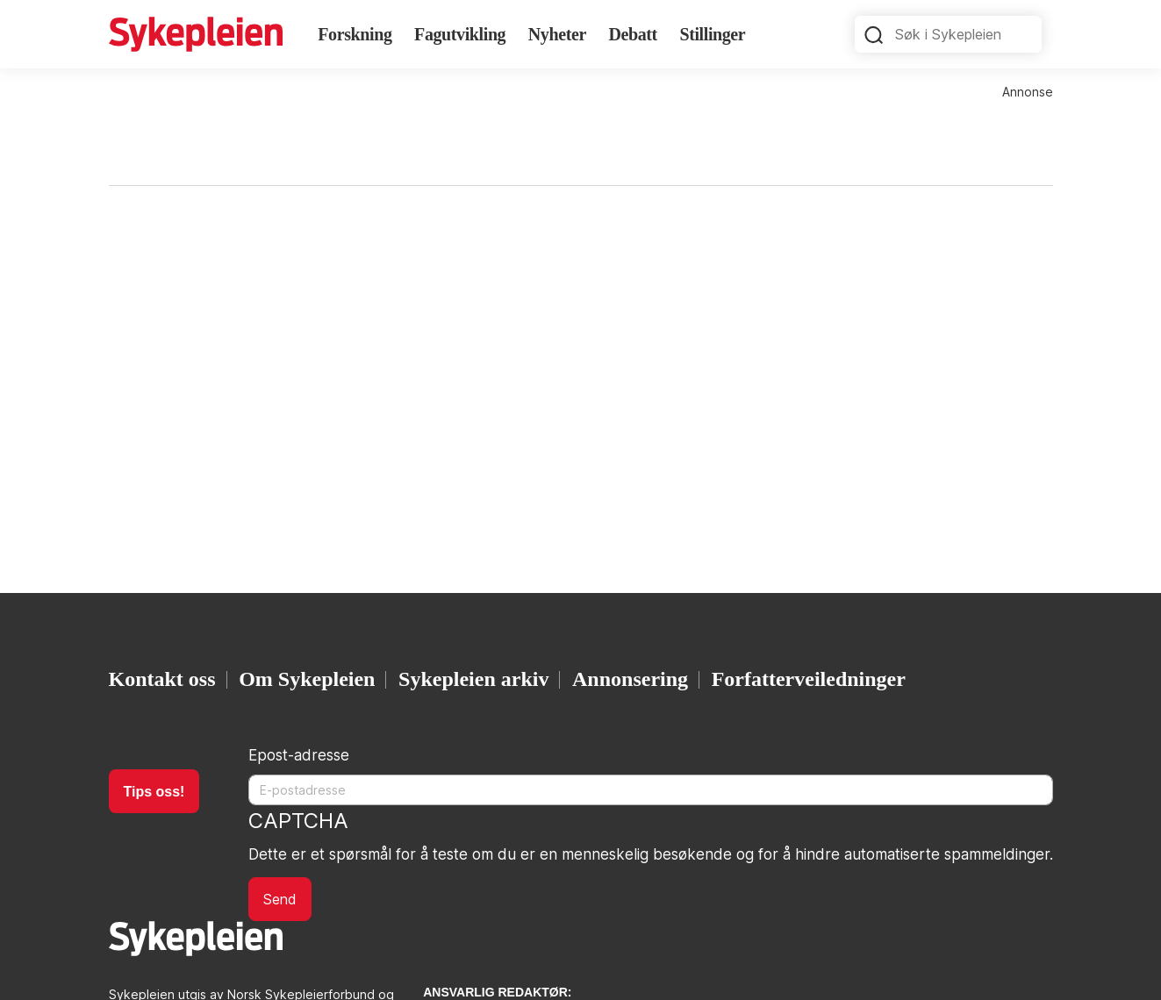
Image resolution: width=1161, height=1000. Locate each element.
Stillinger (712, 34)
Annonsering (630, 679)
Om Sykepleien (307, 679)
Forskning (354, 34)
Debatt (632, 34)
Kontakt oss (162, 679)
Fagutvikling (459, 34)
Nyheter (557, 34)
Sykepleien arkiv (473, 679)
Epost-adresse (298, 755)
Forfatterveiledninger (809, 679)
